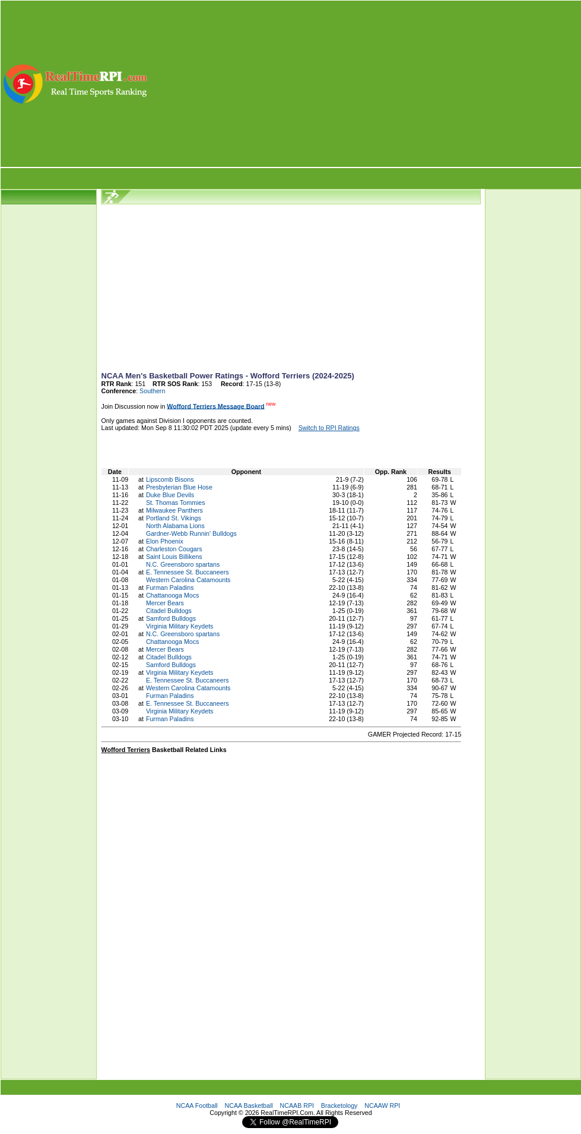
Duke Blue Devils (170, 494)
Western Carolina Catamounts (188, 579)
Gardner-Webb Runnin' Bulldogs (191, 533)
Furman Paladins (170, 587)
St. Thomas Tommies (175, 502)
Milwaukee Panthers (174, 510)
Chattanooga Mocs (172, 595)
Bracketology (339, 1105)
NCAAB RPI (297, 1105)
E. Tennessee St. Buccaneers (187, 572)
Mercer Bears (165, 603)
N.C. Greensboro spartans (183, 564)
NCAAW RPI (382, 1105)
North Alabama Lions (175, 525)
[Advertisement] (365, 84)
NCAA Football (197, 1105)
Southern (152, 390)
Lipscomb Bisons (170, 479)
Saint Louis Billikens (174, 556)
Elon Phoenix (164, 541)
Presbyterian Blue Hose (179, 487)
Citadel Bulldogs (169, 610)
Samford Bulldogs (171, 618)
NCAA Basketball (249, 1105)
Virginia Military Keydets (180, 626)
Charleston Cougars (174, 548)
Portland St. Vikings (173, 518)
